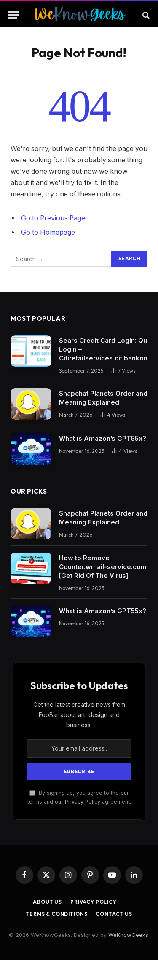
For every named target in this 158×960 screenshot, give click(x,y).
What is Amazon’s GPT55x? (102, 438)
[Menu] (13, 14)
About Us (47, 902)
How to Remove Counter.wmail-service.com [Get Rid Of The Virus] (103, 566)
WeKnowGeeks (128, 934)
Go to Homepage (48, 232)
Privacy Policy (82, 802)
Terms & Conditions (56, 914)
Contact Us (114, 914)
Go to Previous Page (53, 218)
